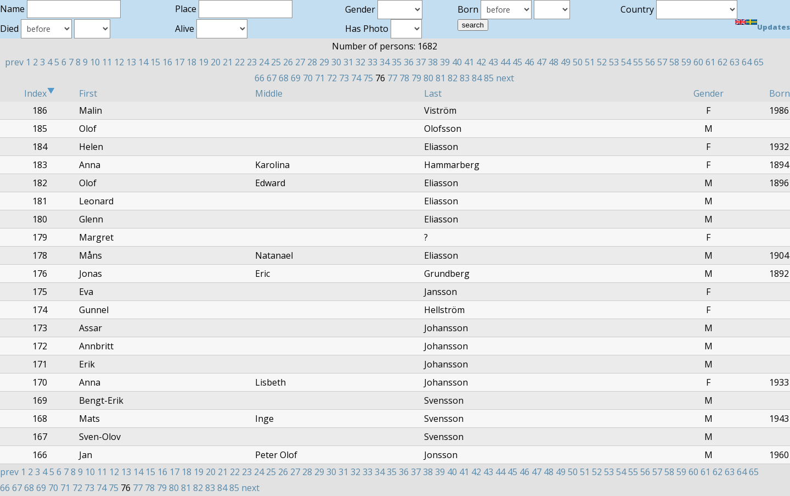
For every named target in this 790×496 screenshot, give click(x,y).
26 (288, 62)
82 (453, 78)
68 (284, 78)
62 (722, 62)
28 (312, 62)
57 (662, 62)
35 (397, 62)
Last (433, 93)
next (505, 78)
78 (404, 78)
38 (433, 62)
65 (759, 62)
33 (372, 62)
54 (626, 62)
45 (517, 62)
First (88, 93)
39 (445, 62)
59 (686, 62)
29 (324, 62)
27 (300, 62)
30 (336, 62)
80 (428, 78)
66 (259, 78)
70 (308, 78)
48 (553, 62)
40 (457, 62)
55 (638, 62)
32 (360, 62)
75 (368, 78)
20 (216, 62)
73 (344, 78)
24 (264, 62)
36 (409, 62)
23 (252, 62)
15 (155, 62)
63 (735, 62)
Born (779, 93)
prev (14, 62)
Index (39, 93)
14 (143, 62)
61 (710, 62)
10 (95, 62)
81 (440, 78)
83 (465, 78)
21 (228, 62)
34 (385, 62)
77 (392, 78)
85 (489, 78)
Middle (269, 93)
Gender (708, 93)
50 (578, 62)
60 (698, 62)
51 (590, 62)
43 (493, 62)
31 (348, 62)
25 (276, 62)
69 (296, 78)
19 (203, 62)
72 (332, 78)
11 (107, 62)
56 (650, 62)
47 (541, 62)
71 (320, 78)
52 (602, 62)
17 (179, 62)
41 (469, 62)
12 (119, 62)
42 (481, 62)
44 (505, 62)
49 (566, 62)
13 (131, 62)
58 (674, 62)
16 (167, 62)
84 (477, 78)
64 (747, 62)
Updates (773, 27)
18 (191, 62)
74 (356, 78)
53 (614, 62)
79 (416, 78)
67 (271, 78)
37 (421, 62)
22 (240, 62)
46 (529, 62)
